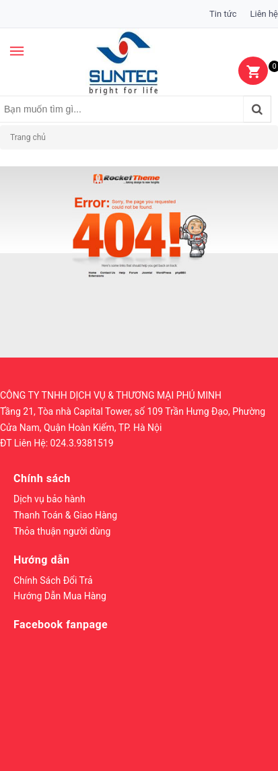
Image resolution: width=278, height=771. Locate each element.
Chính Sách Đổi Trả (53, 580)
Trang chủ (28, 137)
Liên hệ (264, 14)
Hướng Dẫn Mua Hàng (59, 596)
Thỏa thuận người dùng (61, 531)
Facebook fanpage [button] (60, 624)
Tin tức (222, 14)
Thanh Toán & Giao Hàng (65, 515)
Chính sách (42, 478)
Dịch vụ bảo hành (49, 499)
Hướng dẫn (41, 560)
